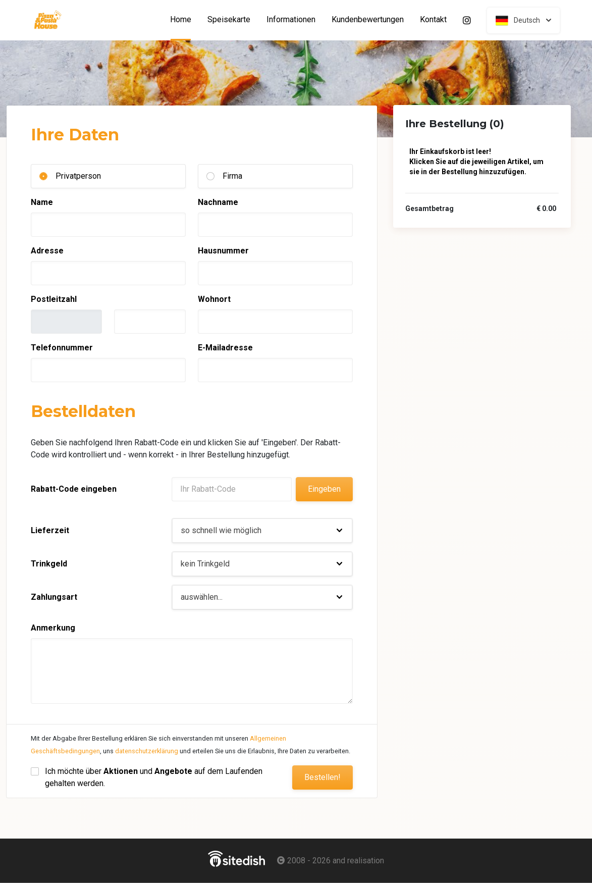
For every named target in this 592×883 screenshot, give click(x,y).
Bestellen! (322, 777)
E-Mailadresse (225, 347)
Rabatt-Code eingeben (74, 489)
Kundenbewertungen (368, 20)
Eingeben (324, 489)
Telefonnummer (62, 347)
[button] (262, 530)
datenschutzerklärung (146, 751)
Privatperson (78, 176)
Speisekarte (228, 20)
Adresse (47, 250)
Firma (232, 176)
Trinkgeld (49, 563)
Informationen (290, 20)
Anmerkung (53, 628)
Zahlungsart (54, 597)
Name (42, 202)
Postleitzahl (54, 299)
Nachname (218, 202)
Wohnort (214, 299)
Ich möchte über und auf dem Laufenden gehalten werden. (154, 777)
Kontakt (433, 20)
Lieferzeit (50, 530)
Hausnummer (223, 250)
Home (184, 20)
